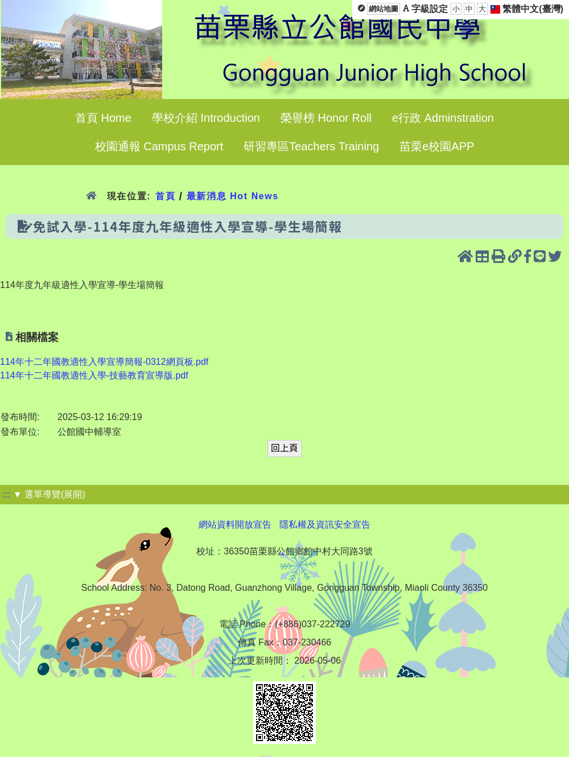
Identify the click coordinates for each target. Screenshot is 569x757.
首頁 (165, 196)
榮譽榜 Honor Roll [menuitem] (326, 118)
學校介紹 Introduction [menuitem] (206, 118)
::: (6, 494)
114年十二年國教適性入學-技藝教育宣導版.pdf (94, 375)
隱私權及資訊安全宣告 (324, 524)
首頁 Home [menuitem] (103, 118)
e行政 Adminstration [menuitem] (443, 118)
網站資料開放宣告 (235, 524)
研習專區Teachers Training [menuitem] (311, 146)
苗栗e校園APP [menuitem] (436, 146)
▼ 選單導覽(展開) (49, 494)
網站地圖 (383, 9)
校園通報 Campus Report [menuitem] (159, 146)
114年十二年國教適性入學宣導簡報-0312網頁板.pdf (104, 362)
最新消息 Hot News (232, 196)
